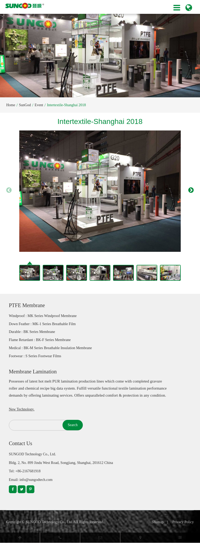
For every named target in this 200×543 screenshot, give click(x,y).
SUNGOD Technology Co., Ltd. (49, 522)
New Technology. (21, 409)
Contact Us (20, 443)
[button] (191, 190)
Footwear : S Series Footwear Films (35, 356)
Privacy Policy (183, 522)
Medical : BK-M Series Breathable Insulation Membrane (50, 348)
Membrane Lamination (33, 371)
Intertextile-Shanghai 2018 (66, 105)
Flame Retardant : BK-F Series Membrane (40, 340)
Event (39, 105)
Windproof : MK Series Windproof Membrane (43, 316)
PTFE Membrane (27, 305)
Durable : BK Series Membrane (32, 332)
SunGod (25, 105)
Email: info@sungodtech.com (31, 480)
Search (73, 425)
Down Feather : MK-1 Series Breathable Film (42, 324)
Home (10, 105)
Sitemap (158, 522)
